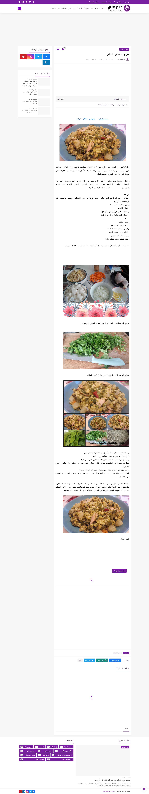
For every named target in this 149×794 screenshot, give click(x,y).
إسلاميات (52, 747)
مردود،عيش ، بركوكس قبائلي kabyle (111, 105)
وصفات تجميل (27, 755)
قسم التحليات (66, 8)
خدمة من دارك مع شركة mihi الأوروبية (112, 780)
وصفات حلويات (59, 759)
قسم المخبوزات (54, 8)
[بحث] (19, 8)
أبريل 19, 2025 (33, 108)
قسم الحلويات (88, 8)
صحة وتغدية (45, 751)
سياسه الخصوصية (106, 2)
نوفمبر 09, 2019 (32, 90)
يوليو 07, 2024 (126, 777)
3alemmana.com (108, 791)
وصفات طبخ (99, 8)
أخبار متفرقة (66, 747)
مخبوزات (43, 755)
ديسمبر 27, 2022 (32, 79)
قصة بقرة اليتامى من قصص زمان (30, 93)
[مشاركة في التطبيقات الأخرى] (80, 660)
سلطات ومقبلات (63, 751)
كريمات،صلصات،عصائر (62, 755)
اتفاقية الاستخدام (93, 2)
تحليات (39, 747)
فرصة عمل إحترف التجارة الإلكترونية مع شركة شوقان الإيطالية (29, 83)
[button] (115, 660)
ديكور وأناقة (26, 747)
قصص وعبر (27, 751)
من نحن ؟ (127, 2)
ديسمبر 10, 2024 (32, 99)
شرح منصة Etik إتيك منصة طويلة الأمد (29, 111)
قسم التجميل (77, 8)
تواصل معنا (117, 2)
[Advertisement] (74, 29)
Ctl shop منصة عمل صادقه (29, 102)
